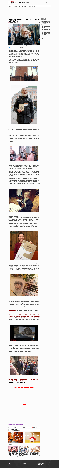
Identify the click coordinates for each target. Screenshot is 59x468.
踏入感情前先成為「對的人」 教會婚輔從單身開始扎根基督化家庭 (23, 454)
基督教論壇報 (15, 6)
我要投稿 (18, 460)
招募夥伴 (34, 460)
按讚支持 (24, 427)
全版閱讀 (27, 2)
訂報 (44, 2)
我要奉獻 (37, 430)
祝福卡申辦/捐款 (48, 460)
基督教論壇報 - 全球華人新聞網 (12, 2)
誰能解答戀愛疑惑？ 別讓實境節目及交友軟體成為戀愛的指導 (13, 454)
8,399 (21, 47)
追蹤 (17, 22)
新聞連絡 (14, 460)
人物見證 (19, 6)
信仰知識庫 (33, 6)
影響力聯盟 (25, 6)
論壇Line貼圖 (24, 463)
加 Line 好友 (13, 427)
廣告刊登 (22, 460)
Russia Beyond (16, 382)
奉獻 (46, 2)
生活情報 (30, 6)
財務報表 (43, 460)
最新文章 (10, 6)
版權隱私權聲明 (39, 460)
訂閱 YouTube (34, 427)
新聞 (20, 2)
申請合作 (26, 460)
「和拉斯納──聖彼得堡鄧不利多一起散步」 (17, 266)
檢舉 (39, 22)
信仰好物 (23, 2)
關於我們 (10, 460)
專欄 (22, 6)
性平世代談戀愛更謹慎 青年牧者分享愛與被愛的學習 (34, 454)
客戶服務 (30, 460)
